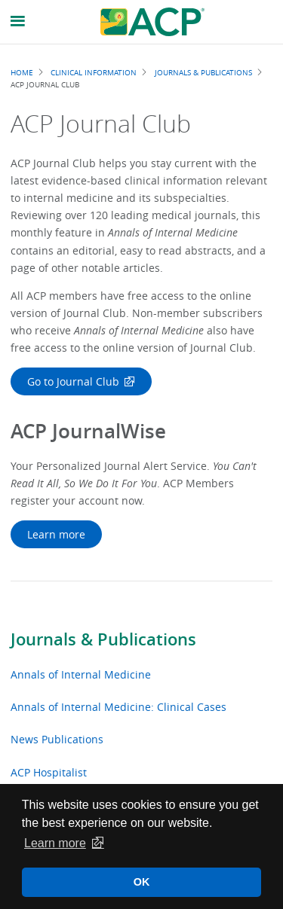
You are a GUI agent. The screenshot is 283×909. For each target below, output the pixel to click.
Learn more (56, 534)
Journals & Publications (103, 639)
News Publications (57, 739)
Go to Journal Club (73, 381)
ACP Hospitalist (49, 772)
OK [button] (142, 882)
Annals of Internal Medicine (81, 674)
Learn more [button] (55, 843)
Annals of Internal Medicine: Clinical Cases (118, 707)
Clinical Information (94, 72)
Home (22, 72)
